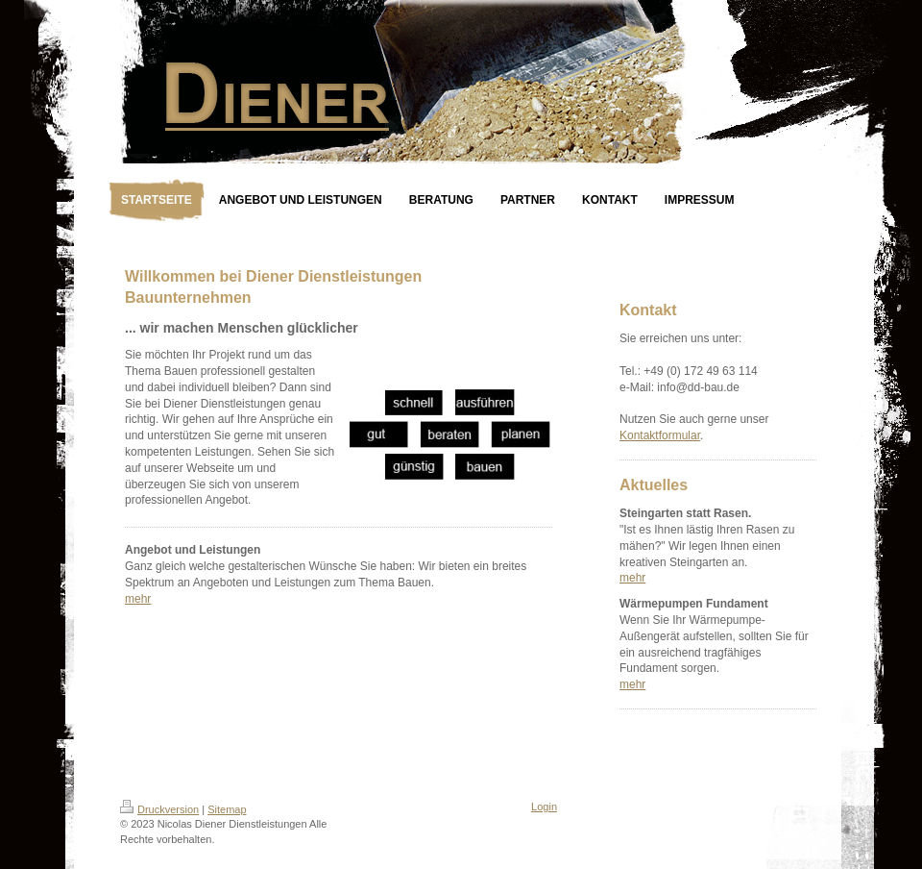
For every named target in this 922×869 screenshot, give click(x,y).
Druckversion (159, 809)
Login (544, 806)
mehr (138, 599)
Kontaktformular (659, 435)
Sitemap (226, 809)
